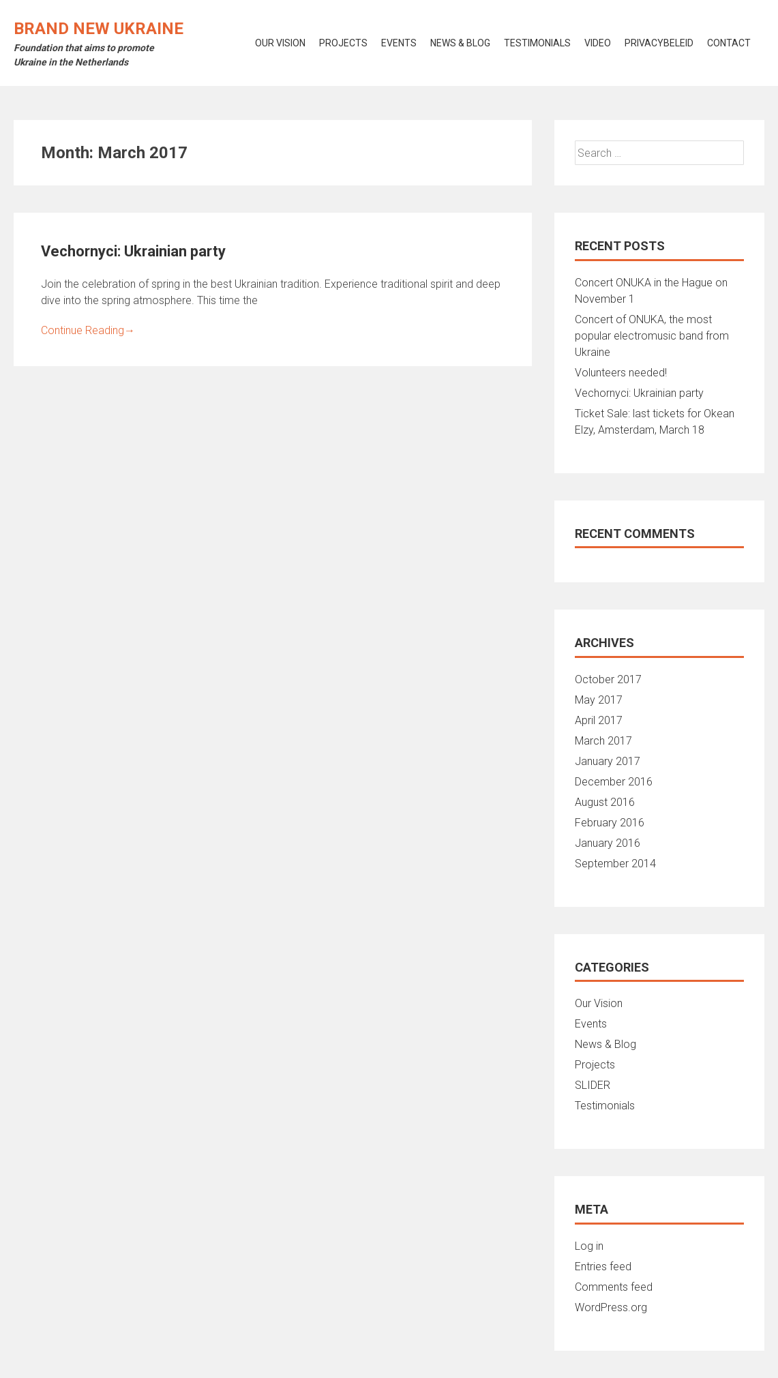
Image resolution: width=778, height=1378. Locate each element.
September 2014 (615, 863)
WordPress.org (611, 1307)
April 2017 (599, 720)
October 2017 (608, 679)
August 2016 (605, 802)
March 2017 (603, 740)
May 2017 (599, 699)
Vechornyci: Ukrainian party (133, 251)
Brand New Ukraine (98, 28)
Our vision (280, 43)
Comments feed (614, 1286)
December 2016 (614, 781)
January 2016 (607, 843)
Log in (589, 1246)
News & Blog (460, 43)
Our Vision (599, 1003)
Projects (343, 43)
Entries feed (603, 1266)
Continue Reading (88, 330)
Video (597, 43)
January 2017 (607, 761)
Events (399, 43)
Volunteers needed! (621, 372)
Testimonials (537, 43)
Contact (729, 43)
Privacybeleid (659, 43)
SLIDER (592, 1085)
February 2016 (609, 822)
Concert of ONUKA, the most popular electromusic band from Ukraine (652, 336)
